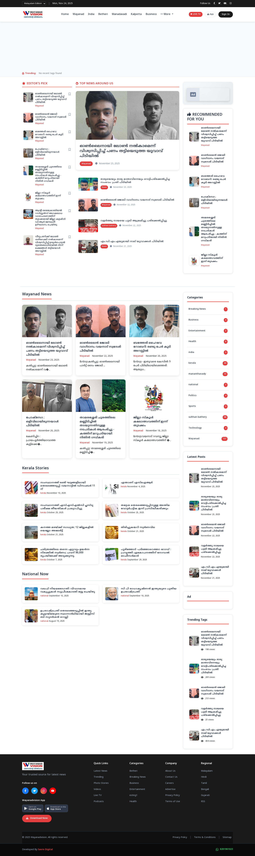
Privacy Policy (172, 795)
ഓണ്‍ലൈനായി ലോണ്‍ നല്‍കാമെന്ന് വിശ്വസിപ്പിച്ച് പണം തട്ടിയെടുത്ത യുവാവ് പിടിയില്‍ (51, 98)
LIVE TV (196, 14)
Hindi (204, 777)
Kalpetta (136, 14)
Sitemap (227, 837)
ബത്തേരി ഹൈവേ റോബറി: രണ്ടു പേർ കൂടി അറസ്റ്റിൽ (49, 134)
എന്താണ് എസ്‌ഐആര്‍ (137, 482)
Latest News (100, 771)
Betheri (103, 14)
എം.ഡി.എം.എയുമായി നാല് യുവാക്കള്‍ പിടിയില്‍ (132, 241)
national (208, 385)
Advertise (170, 789)
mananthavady (208, 374)
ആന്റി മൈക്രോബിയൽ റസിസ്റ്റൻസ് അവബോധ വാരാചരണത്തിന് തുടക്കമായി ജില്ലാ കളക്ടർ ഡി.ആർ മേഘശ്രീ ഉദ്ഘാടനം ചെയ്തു (50, 217)
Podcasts (99, 801)
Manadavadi (119, 14)
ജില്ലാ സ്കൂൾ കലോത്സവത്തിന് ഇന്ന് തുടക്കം (48, 196)
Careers (169, 783)
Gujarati (205, 795)
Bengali (205, 789)
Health (208, 342)
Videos (97, 789)
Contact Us (171, 777)
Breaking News (208, 309)
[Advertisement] (127, 47)
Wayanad (78, 14)
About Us (170, 771)
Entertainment (208, 331)
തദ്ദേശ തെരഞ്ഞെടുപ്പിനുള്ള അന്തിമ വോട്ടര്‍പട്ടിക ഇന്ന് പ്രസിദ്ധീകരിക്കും (145, 507)
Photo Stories (101, 783)
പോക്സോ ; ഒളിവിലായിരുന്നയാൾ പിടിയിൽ (47, 152)
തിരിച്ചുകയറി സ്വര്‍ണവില (138, 527)
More (166, 14)
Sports (208, 406)
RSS (203, 801)
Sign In (226, 14)
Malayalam (207, 771)
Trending (98, 777)
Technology (208, 428)
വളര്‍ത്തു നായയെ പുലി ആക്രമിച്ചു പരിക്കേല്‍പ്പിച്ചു (134, 220)
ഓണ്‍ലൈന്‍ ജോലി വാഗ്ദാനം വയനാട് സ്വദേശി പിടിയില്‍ (50, 117)
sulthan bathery (208, 417)
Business (151, 14)
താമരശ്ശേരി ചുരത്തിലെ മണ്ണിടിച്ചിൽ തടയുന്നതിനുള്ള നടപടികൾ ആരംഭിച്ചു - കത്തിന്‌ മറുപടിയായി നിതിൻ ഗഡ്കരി (48, 174)
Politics (208, 396)
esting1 (133, 795)
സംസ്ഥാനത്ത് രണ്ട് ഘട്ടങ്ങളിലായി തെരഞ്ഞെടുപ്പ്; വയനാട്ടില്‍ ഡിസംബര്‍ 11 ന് (67, 486)
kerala (208, 363)
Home (65, 14)
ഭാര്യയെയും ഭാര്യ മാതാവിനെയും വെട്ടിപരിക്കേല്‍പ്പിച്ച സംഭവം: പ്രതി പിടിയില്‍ (213, 503)
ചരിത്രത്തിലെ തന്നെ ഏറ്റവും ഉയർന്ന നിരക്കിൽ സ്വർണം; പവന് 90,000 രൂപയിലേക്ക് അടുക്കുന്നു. (64, 553)
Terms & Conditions (205, 837)
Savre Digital (45, 849)
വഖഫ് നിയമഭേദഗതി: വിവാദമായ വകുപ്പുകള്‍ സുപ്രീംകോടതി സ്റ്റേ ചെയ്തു (67, 590)
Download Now (37, 818)
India (91, 14)
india (208, 352)
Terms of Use (172, 801)
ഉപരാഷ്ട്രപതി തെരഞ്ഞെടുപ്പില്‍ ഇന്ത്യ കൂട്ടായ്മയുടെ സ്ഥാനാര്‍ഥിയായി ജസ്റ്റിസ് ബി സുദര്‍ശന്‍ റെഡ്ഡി (67, 614)
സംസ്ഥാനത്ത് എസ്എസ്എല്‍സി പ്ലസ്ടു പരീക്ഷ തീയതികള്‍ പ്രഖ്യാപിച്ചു (66, 507)
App (210, 14)
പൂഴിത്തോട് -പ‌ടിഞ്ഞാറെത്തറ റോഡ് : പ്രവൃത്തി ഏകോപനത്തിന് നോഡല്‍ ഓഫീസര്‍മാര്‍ (146, 553)
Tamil (204, 783)
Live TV (98, 795)
